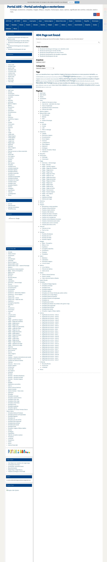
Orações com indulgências (49, 217)
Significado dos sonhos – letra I (50, 329)
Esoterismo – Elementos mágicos (16, 292)
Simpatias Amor (46, 287)
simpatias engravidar (13, 173)
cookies (10, 109)
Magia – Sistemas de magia (15, 345)
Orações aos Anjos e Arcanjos (49, 213)
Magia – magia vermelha (14, 342)
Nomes (21, 25)
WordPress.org (12, 209)
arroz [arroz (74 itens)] (40, 74)
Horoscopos (95, 21)
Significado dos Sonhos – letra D (50, 320)
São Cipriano (11, 163)
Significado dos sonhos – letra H (50, 327)
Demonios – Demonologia (49, 163)
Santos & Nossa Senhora (14, 387)
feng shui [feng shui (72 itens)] (61, 76)
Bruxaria (10, 275)
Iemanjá (10, 125)
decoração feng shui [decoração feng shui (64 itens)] (48, 76)
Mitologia (10, 146)
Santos (70, 25)
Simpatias (87, 25)
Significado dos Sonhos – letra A (50, 314)
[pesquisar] (17, 218)
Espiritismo (45, 247)
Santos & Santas (12, 389)
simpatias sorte (12, 183)
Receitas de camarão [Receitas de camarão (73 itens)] (89, 81)
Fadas (9, 115)
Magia (7, 25)
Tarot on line (45, 230)
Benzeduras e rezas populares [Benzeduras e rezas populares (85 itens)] (80, 74)
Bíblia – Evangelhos (47, 243)
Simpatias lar (11, 175)
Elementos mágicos (47, 135)
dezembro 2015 (12, 69)
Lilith (43, 128)
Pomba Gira (45, 365)
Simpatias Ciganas (12, 169)
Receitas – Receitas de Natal (15, 377)
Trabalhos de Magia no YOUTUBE (16, 471)
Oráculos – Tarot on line (14, 364)
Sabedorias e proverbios (14, 384)
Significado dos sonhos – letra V (50, 352)
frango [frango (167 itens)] (67, 76)
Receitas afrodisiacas (47, 234)
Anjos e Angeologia (47, 105)
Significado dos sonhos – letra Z (50, 360)
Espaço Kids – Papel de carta (15, 299)
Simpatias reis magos (13, 180)
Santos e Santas (46, 276)
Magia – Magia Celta (47, 172)
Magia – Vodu (45, 195)
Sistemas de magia (47, 199)
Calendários (45, 259)
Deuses (70, 21)
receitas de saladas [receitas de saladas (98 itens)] (69, 83)
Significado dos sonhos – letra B (50, 316)
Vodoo (9, 441)
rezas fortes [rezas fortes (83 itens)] (58, 85)
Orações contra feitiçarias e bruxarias (51, 219)
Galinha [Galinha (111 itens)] (73, 76)
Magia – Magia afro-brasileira (49, 168)
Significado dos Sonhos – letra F (50, 324)
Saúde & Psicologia (47, 120)
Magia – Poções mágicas (48, 191)
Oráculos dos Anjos (47, 109)
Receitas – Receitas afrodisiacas (16, 375)
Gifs (9, 120)
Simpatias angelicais (47, 289)
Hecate (44, 126)
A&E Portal (8, 21)
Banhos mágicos (49, 21)
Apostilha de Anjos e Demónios (50, 107)
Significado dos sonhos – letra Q (50, 343)
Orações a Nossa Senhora (48, 208)
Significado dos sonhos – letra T (50, 349)
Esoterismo (78, 21)
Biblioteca (44, 258)
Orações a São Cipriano (48, 212)
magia (9, 132)
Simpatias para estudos (14, 423)
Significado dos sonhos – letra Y (50, 358)
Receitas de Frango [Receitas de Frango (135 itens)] (44, 83)
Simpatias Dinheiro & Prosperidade (51, 298)
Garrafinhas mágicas (13, 119)
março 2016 (11, 64)
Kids (9, 129)
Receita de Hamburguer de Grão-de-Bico (50, 50)
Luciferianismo (46, 142)
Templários (45, 254)
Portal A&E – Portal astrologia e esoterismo (35, 6)
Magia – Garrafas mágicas (48, 166)
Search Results (78, 25)
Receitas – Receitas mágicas (15, 379)
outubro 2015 (11, 73)
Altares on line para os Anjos (49, 102)
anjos (9, 98)
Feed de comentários (13, 207)
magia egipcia (11, 137)
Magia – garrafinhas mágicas (15, 320)
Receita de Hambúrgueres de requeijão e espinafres (53, 54)
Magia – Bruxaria (46, 164)
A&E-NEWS (17, 21)
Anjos (40, 21)
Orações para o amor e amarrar (50, 222)
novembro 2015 (12, 71)
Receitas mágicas (46, 239)
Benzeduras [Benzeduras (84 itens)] (68, 74)
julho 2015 (10, 78)
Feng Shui (86, 21)
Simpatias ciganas (46, 291)
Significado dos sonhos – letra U (50, 351)
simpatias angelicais (13, 168)
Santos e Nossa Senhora (48, 274)
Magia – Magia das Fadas (48, 173)
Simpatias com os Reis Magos (49, 294)
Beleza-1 (10, 267)
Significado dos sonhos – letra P (50, 342)
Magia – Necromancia (47, 190)
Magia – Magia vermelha (48, 188)
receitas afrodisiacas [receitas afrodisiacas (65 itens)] (43, 81)
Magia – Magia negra (47, 184)
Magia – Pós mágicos (47, 193)
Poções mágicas (12, 365)
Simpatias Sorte (12, 426)
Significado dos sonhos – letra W (50, 354)
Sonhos (95, 25)
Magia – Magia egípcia (13, 333)
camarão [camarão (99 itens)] (92, 74)
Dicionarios (11, 110)
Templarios (11, 436)
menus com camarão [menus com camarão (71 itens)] (45, 78)
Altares (25, 21)
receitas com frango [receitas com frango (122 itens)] (67, 81)
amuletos (10, 97)
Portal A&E (11, 154)
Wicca (15, 28)
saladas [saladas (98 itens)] (64, 85)
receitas (10, 159)
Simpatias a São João (13, 399)
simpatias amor (12, 166)
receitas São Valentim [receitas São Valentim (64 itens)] (48, 85)
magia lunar (11, 141)
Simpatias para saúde (47, 309)
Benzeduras (11, 107)
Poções (10, 153)
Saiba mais (71, 2)
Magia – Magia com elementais (16, 326)
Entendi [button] (77, 2)
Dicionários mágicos (47, 261)
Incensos (44, 140)
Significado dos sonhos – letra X (50, 356)
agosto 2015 (11, 76)
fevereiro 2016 (11, 66)
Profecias (44, 252)
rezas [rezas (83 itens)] (53, 85)
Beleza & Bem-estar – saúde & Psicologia (18, 265)
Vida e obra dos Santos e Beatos (50, 278)
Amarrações (32, 21)
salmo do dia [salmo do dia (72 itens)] (70, 85)
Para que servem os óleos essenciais (17, 151)
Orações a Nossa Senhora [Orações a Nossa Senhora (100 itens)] (79, 79)
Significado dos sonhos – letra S (50, 347)
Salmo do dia (45, 270)
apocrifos (10, 100)
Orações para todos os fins (49, 224)
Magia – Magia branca (47, 170)
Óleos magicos (12, 147)
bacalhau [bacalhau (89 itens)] (44, 74)
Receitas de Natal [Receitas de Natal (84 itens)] (57, 83)
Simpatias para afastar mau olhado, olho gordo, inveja (55, 303)
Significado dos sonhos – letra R (50, 345)
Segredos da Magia (47, 197)
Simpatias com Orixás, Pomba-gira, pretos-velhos (54, 293)
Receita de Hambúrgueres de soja (48, 56)
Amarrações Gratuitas (13, 95)
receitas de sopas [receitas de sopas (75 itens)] (79, 83)
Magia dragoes (12, 136)
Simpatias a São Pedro (13, 402)
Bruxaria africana (46, 363)
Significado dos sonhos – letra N (50, 338)
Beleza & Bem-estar (61, 21)
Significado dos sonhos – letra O (50, 340)
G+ (13, 550)
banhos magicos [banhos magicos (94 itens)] (60, 74)
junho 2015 (11, 80)
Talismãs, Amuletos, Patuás (49, 149)
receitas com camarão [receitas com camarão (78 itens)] (53, 81)
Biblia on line (45, 245)
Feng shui (10, 117)
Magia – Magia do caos (48, 175)
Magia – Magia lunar (47, 182)
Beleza (10, 105)
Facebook (8, 550)
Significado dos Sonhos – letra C (50, 318)
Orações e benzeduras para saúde (51, 221)
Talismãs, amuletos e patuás (15, 435)
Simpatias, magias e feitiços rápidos (51, 311)
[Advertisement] (19, 234)
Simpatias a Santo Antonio (14, 397)
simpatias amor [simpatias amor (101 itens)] (89, 85)
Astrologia (44, 157)
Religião (50, 25)
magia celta (11, 134)
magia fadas (11, 139)
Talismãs (10, 192)
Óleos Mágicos (46, 144)
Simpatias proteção (13, 178)
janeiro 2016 (11, 68)
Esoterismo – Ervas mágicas (15, 294)
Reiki (43, 118)
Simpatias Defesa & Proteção (49, 296)
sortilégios (10, 188)
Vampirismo (45, 151)
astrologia (10, 102)
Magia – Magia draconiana (48, 177)
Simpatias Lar (45, 300)
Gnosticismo (45, 250)
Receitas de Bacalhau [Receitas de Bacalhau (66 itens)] (80, 81)
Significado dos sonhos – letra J (50, 331)
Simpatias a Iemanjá (47, 285)
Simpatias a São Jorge (13, 401)
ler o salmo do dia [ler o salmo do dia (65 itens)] (84, 76)
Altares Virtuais (12, 253)
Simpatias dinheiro (12, 171)
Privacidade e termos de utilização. (17, 534)
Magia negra (11, 142)
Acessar (10, 203)
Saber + (57, 25)
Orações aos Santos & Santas (15, 360)
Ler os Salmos (45, 267)
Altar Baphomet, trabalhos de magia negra (19, 463)
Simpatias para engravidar (48, 305)
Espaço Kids (11, 296)
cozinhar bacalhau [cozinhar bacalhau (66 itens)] (40, 76)
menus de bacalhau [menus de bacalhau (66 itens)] (54, 78)
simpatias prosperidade (14, 176)
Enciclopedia (11, 289)
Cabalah (44, 133)
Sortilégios (44, 148)
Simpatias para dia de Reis (14, 419)
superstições (11, 190)
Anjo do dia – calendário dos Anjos (51, 104)
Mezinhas (14, 25)
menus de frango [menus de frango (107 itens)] (65, 79)
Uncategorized (12, 193)
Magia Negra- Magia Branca (15, 469)
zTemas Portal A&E (13, 445)
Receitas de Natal (46, 237)
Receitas (42, 25)
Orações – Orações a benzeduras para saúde (19, 357)
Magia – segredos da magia (15, 343)
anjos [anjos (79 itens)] (37, 74)
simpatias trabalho (12, 185)
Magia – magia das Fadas (14, 328)
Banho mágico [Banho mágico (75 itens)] (50, 74)
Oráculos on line (46, 228)
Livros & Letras (46, 263)
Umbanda (8, 28)
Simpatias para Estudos (48, 307)
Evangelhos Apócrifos (47, 248)
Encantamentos (46, 137)
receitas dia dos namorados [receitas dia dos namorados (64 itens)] (89, 83)
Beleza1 (44, 117)
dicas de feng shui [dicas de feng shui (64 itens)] (55, 76)
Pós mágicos (11, 156)
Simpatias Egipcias (12, 416)
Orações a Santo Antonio (14, 358)
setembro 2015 (12, 75)
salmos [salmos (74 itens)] (75, 85)
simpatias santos (12, 181)
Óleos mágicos (12, 353)
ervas (9, 114)
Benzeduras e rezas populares (50, 206)
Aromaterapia (45, 115)
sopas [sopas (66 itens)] (42, 87)
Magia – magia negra (13, 338)
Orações (28, 25)
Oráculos (35, 25)
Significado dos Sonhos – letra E (50, 322)
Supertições (11, 433)
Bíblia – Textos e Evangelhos (15, 270)
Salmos (63, 25)
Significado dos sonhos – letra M (50, 336)
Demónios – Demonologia (15, 282)
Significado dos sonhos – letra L (50, 334)
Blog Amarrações (12, 468)
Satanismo (44, 146)
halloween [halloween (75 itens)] (78, 76)
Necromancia (11, 350)
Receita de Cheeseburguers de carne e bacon (52, 52)
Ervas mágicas (45, 139)
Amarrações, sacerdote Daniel (15, 466)
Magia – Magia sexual (47, 186)
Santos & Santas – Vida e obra (15, 391)
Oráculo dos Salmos (47, 269)
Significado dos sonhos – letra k (50, 333)
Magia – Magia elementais (49, 179)
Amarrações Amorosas (14, 464)
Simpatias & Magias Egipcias (49, 284)
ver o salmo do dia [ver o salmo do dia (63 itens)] (47, 87)
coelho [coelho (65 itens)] (96, 74)
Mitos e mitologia (46, 129)
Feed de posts (11, 205)
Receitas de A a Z (46, 236)
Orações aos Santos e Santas (49, 215)
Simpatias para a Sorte (48, 302)
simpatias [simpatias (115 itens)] (80, 85)
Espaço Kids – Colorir (13, 298)
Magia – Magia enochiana (48, 181)
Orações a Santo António (48, 210)
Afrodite (44, 124)
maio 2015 (10, 81)
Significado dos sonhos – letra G (50, 325)
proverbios (11, 158)
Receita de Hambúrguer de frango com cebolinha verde (54, 49)
